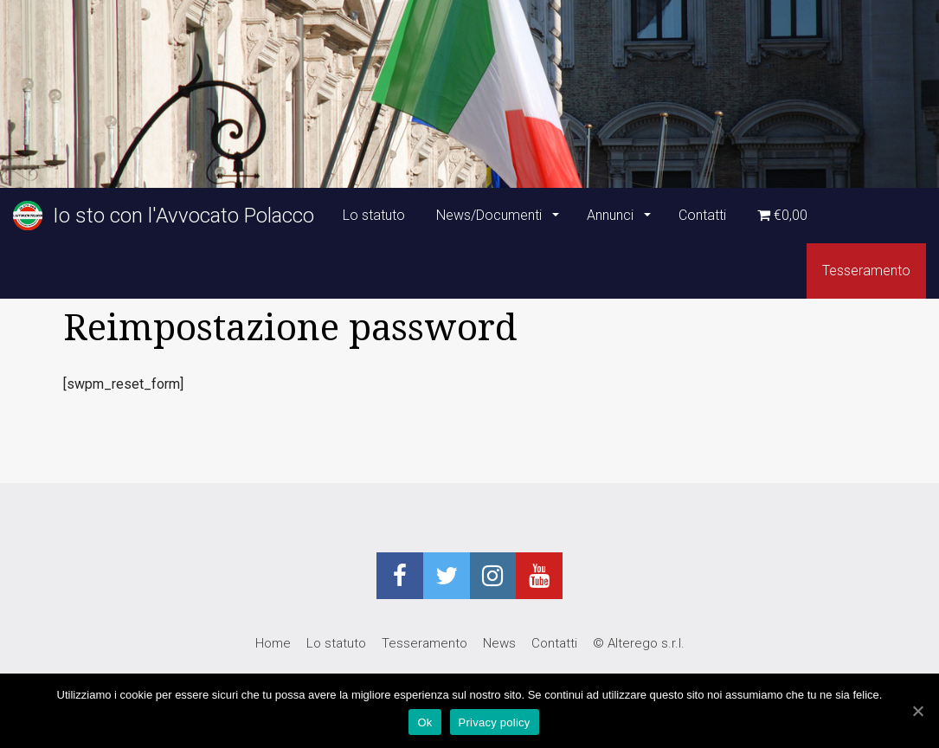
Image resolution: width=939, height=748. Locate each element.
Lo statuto (374, 215)
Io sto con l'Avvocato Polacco (163, 215)
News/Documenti (490, 215)
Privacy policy (495, 722)
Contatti (702, 215)
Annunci (612, 215)
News (499, 643)
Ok (424, 722)
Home (273, 643)
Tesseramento (866, 270)
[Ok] (917, 710)
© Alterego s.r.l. (639, 643)
